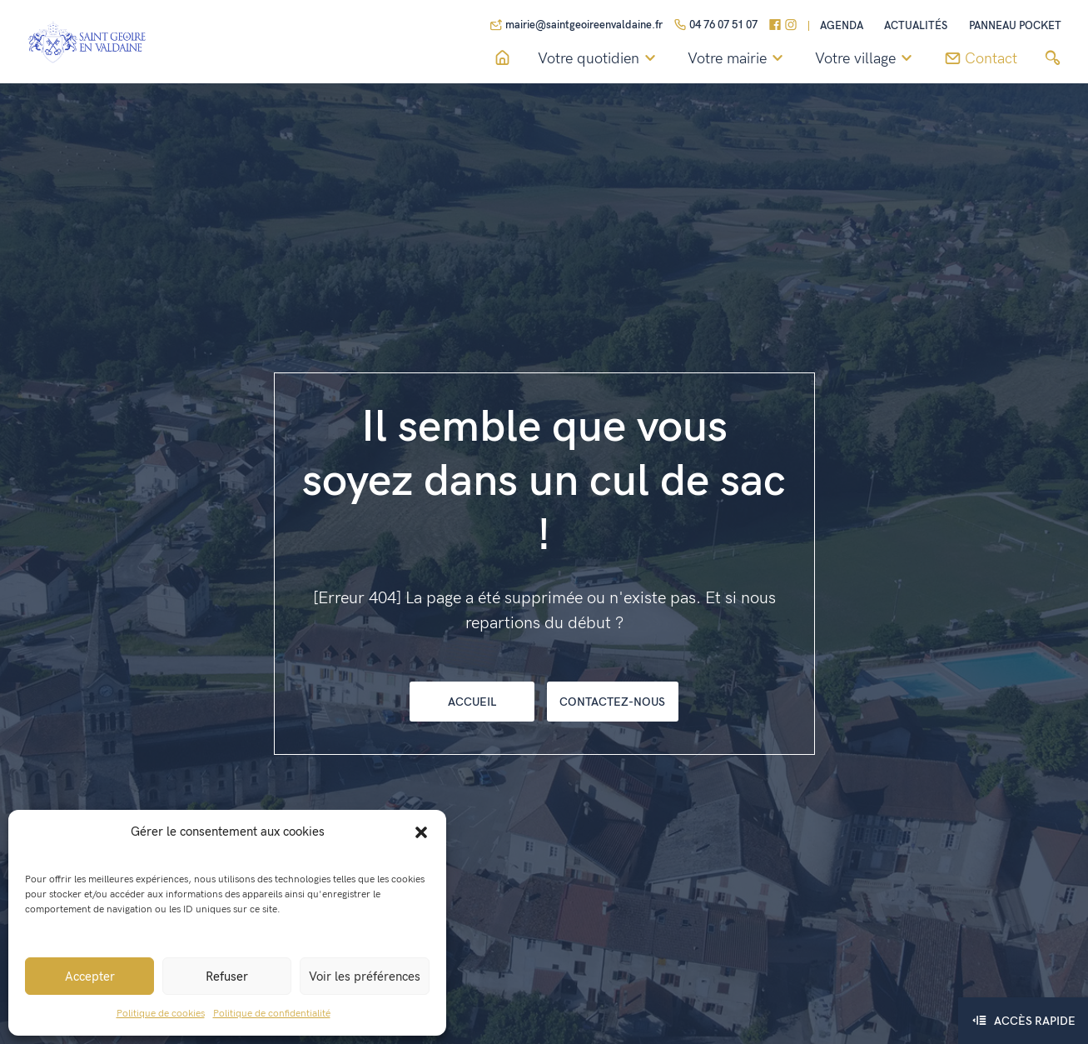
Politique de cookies (161, 1013)
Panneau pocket (1015, 26)
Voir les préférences (364, 976)
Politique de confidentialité (271, 1013)
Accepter (90, 976)
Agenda (841, 26)
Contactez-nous (612, 702)
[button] (421, 831)
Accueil (472, 702)
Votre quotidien (599, 59)
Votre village (866, 59)
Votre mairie (738, 59)
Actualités (915, 26)
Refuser (227, 976)
